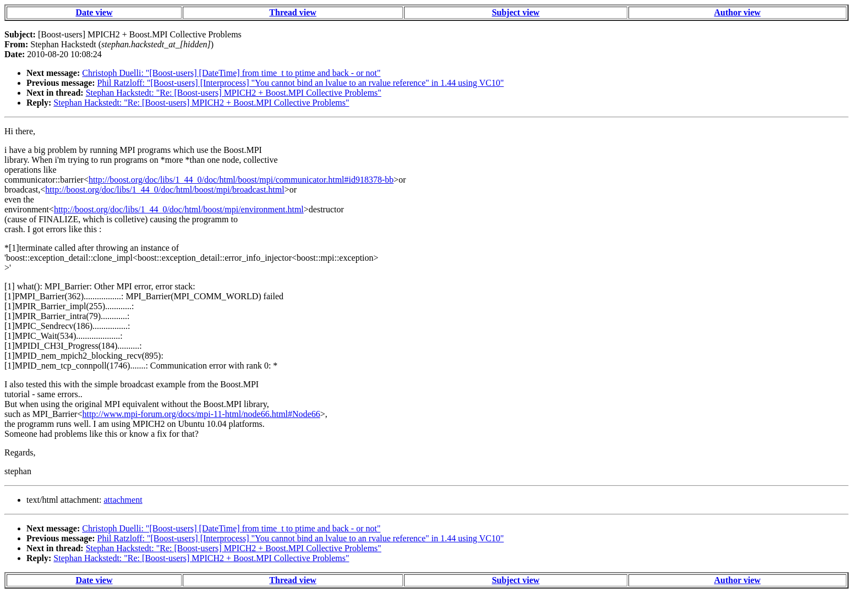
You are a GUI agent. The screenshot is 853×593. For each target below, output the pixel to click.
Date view (93, 12)
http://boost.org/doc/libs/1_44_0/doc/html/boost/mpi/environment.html (179, 209)
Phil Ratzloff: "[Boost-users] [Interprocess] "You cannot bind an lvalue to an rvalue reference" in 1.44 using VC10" (300, 82)
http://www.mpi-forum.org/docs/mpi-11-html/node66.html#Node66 (201, 414)
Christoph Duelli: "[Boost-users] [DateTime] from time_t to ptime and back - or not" (231, 73)
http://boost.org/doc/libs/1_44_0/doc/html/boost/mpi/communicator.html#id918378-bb (241, 179)
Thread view (292, 12)
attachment (122, 499)
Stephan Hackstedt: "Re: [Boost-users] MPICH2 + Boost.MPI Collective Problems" (233, 92)
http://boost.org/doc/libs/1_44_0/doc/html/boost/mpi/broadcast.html (164, 189)
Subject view (516, 12)
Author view (737, 12)
